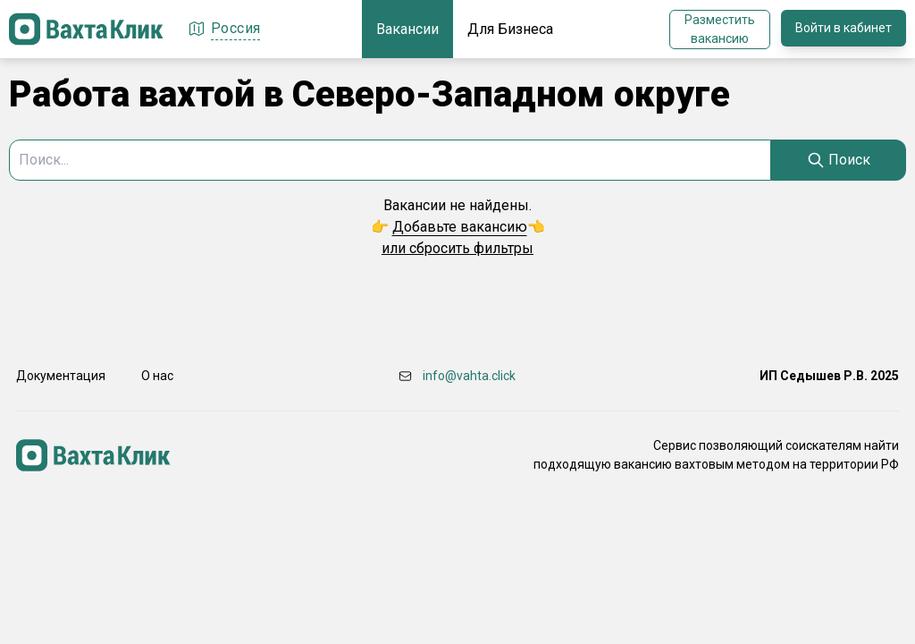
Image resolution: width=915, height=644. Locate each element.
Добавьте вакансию (459, 226)
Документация (60, 376)
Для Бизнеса (510, 29)
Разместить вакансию (719, 29)
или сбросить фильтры (457, 248)
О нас (157, 376)
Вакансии (407, 29)
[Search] (838, 160)
